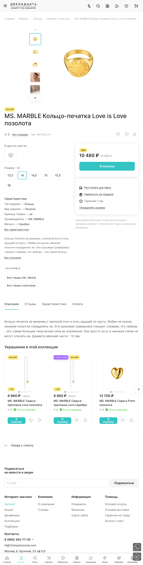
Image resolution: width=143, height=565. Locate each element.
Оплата (77, 304)
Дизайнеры (12, 515)
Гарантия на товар (117, 515)
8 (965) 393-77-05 (17, 539)
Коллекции (12, 521)
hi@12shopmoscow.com (20, 545)
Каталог (9, 504)
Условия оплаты (116, 504)
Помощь (111, 497)
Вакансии (78, 509)
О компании (46, 504)
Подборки (11, 526)
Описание (11, 304)
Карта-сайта (80, 515)
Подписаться (124, 483)
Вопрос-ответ (114, 521)
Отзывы (30, 304)
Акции (8, 509)
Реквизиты (79, 504)
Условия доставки (117, 509)
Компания (45, 497)
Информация (81, 497)
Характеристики (54, 304)
